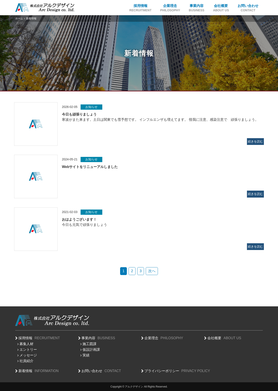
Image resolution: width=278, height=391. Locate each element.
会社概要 (221, 8)
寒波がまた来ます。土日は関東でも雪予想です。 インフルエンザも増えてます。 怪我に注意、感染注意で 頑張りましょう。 (160, 119)
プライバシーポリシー (177, 371)
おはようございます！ (79, 219)
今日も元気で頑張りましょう (84, 225)
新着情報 (38, 371)
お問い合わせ (248, 8)
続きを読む (255, 141)
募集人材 (26, 344)
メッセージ (28, 355)
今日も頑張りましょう (79, 114)
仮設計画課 (91, 349)
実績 (86, 355)
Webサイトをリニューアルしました (90, 167)
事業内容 (196, 8)
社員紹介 (26, 361)
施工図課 (89, 344)
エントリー (28, 349)
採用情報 (140, 8)
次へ (152, 271)
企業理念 (170, 8)
